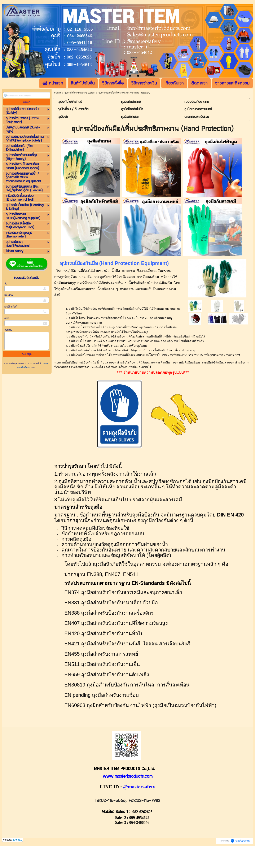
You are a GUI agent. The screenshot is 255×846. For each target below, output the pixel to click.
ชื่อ (5, 284)
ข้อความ (8, 330)
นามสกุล (8, 295)
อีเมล (6, 318)
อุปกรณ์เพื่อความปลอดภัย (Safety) (80, 93)
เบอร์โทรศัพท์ (10, 307)
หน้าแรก (57, 93)
